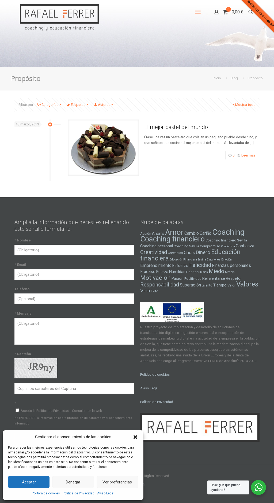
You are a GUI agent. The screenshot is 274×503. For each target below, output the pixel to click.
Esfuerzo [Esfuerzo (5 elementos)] (180, 265)
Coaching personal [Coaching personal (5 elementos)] (156, 246)
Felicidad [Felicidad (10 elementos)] (200, 265)
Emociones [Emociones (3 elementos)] (213, 259)
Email (20, 265)
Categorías (49, 105)
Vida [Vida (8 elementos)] (145, 291)
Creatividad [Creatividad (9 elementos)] (153, 252)
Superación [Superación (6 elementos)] (190, 285)
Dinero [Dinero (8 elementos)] (203, 252)
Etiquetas (78, 105)
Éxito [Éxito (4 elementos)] (154, 291)
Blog (234, 78)
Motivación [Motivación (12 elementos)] (155, 277)
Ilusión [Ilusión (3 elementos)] (203, 272)
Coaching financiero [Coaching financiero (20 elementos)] (172, 239)
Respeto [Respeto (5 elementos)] (233, 278)
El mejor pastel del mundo (176, 127)
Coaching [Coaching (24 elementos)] (228, 232)
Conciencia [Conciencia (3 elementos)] (228, 246)
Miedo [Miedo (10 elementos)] (216, 271)
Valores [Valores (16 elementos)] (247, 284)
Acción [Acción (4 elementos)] (145, 234)
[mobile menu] (197, 12)
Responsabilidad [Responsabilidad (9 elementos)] (159, 284)
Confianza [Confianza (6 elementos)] (245, 245)
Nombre (22, 240)
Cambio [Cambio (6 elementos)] (191, 233)
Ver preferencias (117, 482)
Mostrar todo (244, 105)
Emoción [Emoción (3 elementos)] (226, 259)
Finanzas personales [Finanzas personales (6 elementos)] (231, 265)
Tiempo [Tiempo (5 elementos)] (220, 285)
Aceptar (29, 482)
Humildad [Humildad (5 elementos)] (177, 271)
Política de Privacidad (78, 493)
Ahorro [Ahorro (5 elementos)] (158, 233)
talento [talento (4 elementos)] (207, 285)
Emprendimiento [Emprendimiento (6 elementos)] (156, 265)
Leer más (248, 155)
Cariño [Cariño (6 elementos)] (205, 233)
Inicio (217, 78)
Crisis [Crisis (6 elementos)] (189, 252)
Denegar (73, 482)
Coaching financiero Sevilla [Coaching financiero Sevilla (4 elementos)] (226, 240)
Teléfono (21, 289)
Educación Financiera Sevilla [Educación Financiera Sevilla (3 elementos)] (188, 259)
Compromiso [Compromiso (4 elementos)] (210, 246)
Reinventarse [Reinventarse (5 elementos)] (213, 278)
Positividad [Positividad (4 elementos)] (192, 279)
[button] (135, 437)
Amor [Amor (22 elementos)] (174, 232)
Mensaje (23, 313)
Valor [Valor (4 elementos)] (231, 285)
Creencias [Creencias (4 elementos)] (175, 253)
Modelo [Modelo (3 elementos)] (229, 272)
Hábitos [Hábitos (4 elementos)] (192, 272)
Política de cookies (46, 493)
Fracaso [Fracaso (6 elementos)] (147, 271)
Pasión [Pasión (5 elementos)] (178, 278)
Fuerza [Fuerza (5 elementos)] (162, 271)
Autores (104, 105)
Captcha (22, 354)
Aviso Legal (105, 493)
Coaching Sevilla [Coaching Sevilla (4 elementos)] (186, 246)
